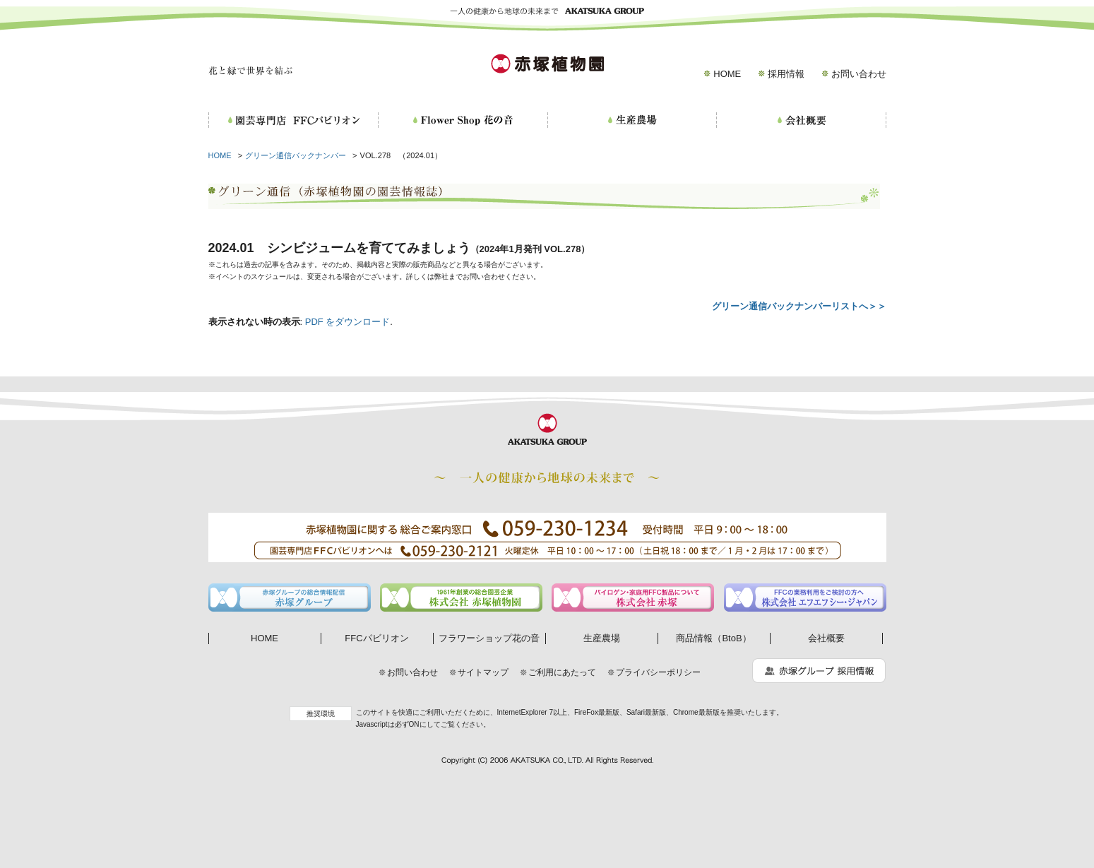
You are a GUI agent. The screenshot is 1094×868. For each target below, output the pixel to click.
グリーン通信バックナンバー (295, 155)
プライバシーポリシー (658, 672)
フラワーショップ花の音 (489, 638)
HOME (727, 74)
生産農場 (601, 638)
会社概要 (826, 638)
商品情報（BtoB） (713, 638)
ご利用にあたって (562, 672)
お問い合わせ (858, 74)
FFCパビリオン (376, 638)
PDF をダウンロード (348, 321)
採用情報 (786, 74)
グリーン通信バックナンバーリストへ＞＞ (799, 306)
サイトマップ (483, 672)
